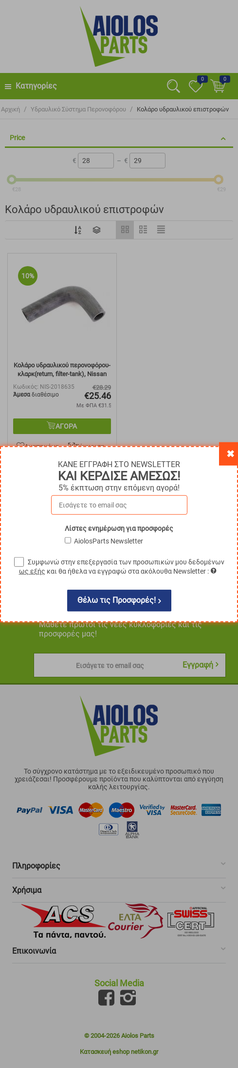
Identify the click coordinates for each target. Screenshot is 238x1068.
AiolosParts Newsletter (108, 540)
